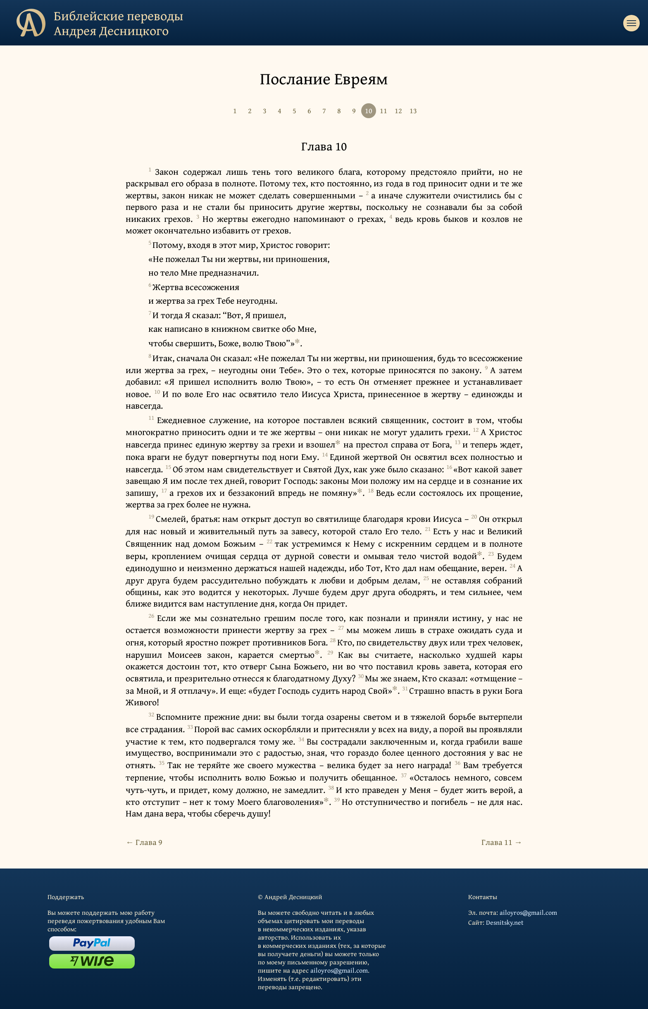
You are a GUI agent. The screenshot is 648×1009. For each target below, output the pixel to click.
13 (413, 110)
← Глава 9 (144, 842)
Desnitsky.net (505, 922)
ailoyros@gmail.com (339, 970)
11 (383, 110)
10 (368, 110)
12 (398, 110)
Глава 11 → (501, 842)
